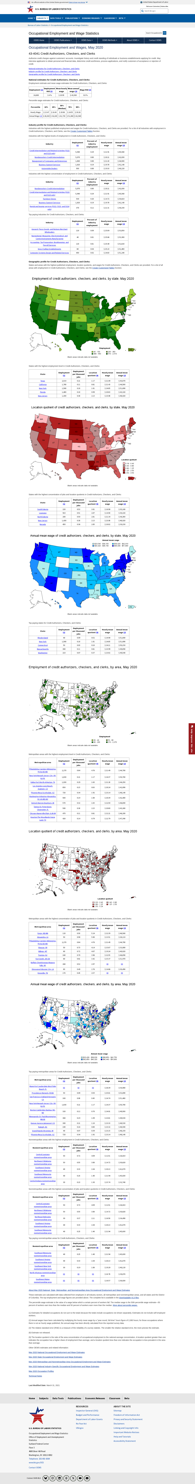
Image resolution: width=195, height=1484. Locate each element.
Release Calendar (153, 6)
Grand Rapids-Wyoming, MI (42, 1130)
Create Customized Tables (81, 131)
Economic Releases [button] (91, 18)
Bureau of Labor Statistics (38, 25)
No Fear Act (81, 1423)
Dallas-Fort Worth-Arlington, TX (43, 782)
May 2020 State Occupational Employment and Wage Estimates (55, 1357)
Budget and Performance (87, 1415)
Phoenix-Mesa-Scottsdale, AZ (42, 792)
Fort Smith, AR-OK (43, 959)
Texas (42, 381)
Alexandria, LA (42, 937)
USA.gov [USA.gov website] (79, 1428)
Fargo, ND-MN (43, 933)
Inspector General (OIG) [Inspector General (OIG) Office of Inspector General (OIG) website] (87, 1410)
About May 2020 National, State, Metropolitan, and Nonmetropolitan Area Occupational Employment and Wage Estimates (79, 1290)
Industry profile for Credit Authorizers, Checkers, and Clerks (53, 71)
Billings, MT (42, 951)
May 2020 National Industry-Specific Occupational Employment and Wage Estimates (64, 1366)
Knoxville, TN (43, 973)
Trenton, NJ (42, 955)
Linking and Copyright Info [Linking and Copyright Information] (126, 1428)
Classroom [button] (109, 18)
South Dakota (42, 509)
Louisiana (42, 513)
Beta (126, 1398)
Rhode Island (43, 638)
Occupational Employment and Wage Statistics (69, 25)
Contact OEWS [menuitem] (155, 40)
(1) (42, 90)
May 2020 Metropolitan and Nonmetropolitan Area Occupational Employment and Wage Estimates (70, 1362)
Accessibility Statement (125, 1441)
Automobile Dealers (49, 168)
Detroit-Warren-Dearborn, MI (42, 803)
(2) (76, 91)
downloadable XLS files (129, 1298)
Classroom (114, 1398)
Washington (42, 653)
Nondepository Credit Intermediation (49, 157)
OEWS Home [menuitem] (39, 40)
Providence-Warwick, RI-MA (43, 1093)
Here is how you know (77, 2)
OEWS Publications (62, 40)
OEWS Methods (109, 40)
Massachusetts (43, 649)
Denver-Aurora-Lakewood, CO (43, 1123)
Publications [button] (71, 18)
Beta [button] (121, 18)
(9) (97, 375)
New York (42, 388)
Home (32, 1398)
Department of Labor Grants (89, 1419)
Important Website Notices (126, 1432)
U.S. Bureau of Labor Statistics (53, 9)
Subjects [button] (41, 18)
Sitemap (117, 1410)
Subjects (43, 1398)
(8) (107, 964)
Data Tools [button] (55, 18)
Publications (74, 1398)
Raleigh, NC (42, 1127)
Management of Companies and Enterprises (49, 161)
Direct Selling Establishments (49, 249)
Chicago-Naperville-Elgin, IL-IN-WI (43, 813)
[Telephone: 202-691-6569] (50, 1458)
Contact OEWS (35, 1467)
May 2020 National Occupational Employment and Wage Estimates (57, 1352)
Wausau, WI (42, 947)
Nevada (43, 524)
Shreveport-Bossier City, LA (43, 969)
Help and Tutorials (122, 1436)
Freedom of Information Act (127, 1415)
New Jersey (42, 396)
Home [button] (30, 18)
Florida (43, 392)
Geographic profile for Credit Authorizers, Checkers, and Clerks (54, 74)
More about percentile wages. (125, 1305)
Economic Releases (95, 1398)
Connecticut (43, 645)
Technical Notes (35, 1376)
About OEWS (132, 40)
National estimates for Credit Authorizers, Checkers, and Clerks (54, 68)
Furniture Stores (49, 199)
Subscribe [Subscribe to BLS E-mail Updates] (164, 6)
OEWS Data (86, 40)
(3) (51, 91)
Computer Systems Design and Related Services (49, 253)
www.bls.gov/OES (36, 1462)
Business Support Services (49, 164)
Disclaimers (119, 1423)
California (43, 384)
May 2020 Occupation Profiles (41, 1371)
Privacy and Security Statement (128, 1419)
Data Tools (58, 1398)
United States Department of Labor (154, 2)
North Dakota (43, 516)
